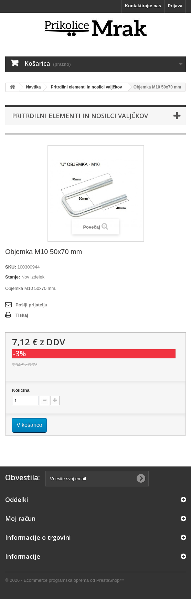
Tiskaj (21, 315)
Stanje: (12, 277)
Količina (21, 390)
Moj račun (20, 518)
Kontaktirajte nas (143, 5)
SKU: (10, 267)
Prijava (175, 5)
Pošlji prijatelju (31, 304)
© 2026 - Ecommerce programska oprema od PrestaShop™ (64, 580)
